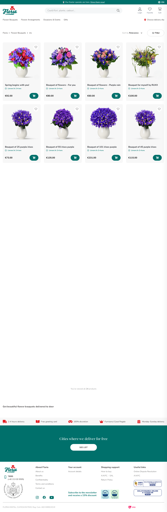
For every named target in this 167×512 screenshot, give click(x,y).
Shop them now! (97, 2)
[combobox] (83, 10)
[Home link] (5, 33)
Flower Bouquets (18, 33)
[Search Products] (118, 10)
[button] (155, 33)
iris (30, 33)
